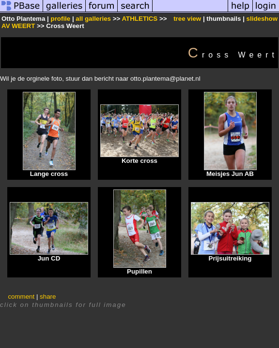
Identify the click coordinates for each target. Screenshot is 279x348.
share (48, 296)
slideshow (262, 18)
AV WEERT (19, 25)
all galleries (93, 18)
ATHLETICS (139, 18)
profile (60, 18)
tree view (187, 18)
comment (21, 296)
